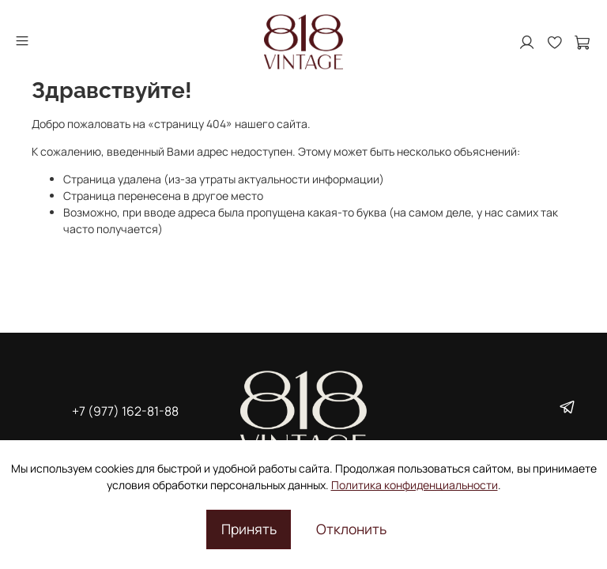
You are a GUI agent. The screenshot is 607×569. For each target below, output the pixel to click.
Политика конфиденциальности (414, 484)
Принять (249, 528)
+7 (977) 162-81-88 (125, 411)
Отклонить (351, 528)
